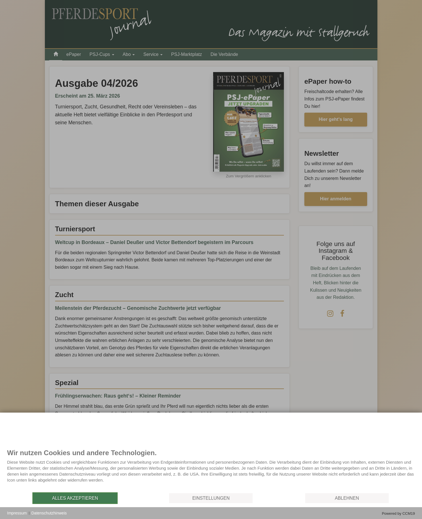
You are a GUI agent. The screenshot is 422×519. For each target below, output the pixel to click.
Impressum (17, 513)
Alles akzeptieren (75, 498)
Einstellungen (211, 498)
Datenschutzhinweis (49, 513)
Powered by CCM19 (398, 513)
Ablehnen (347, 498)
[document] (211, 470)
